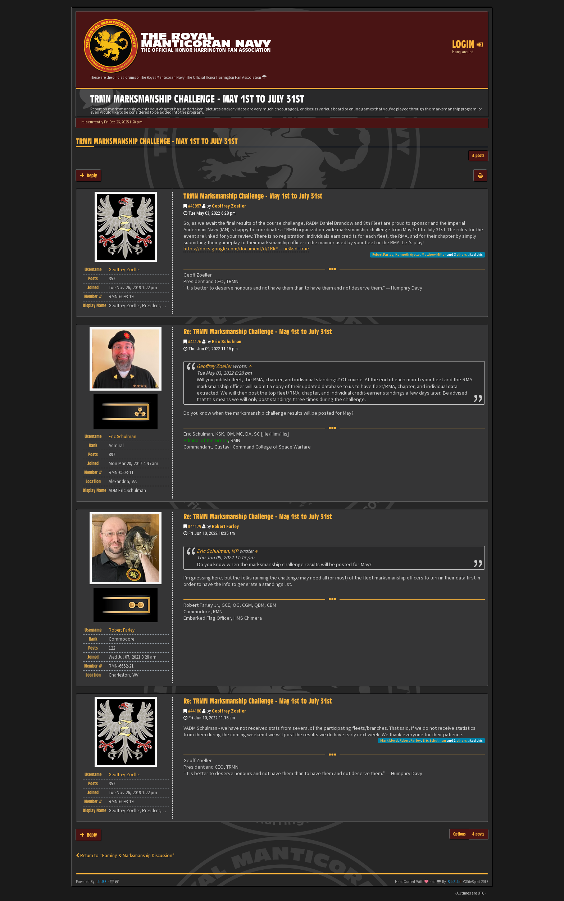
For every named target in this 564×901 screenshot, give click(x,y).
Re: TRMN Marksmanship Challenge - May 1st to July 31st (257, 331)
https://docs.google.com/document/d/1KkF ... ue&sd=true (246, 248)
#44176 (194, 341)
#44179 (194, 526)
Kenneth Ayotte (407, 254)
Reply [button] (88, 175)
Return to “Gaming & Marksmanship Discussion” (125, 855)
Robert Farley (383, 254)
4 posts (478, 155)
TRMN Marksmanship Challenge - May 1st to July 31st (157, 141)
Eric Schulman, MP (217, 551)
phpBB (101, 881)
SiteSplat (454, 881)
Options (459, 834)
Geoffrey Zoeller (229, 206)
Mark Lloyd (389, 740)
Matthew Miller (434, 254)
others (461, 254)
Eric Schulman (226, 341)
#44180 (194, 711)
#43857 (194, 206)
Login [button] (467, 44)
